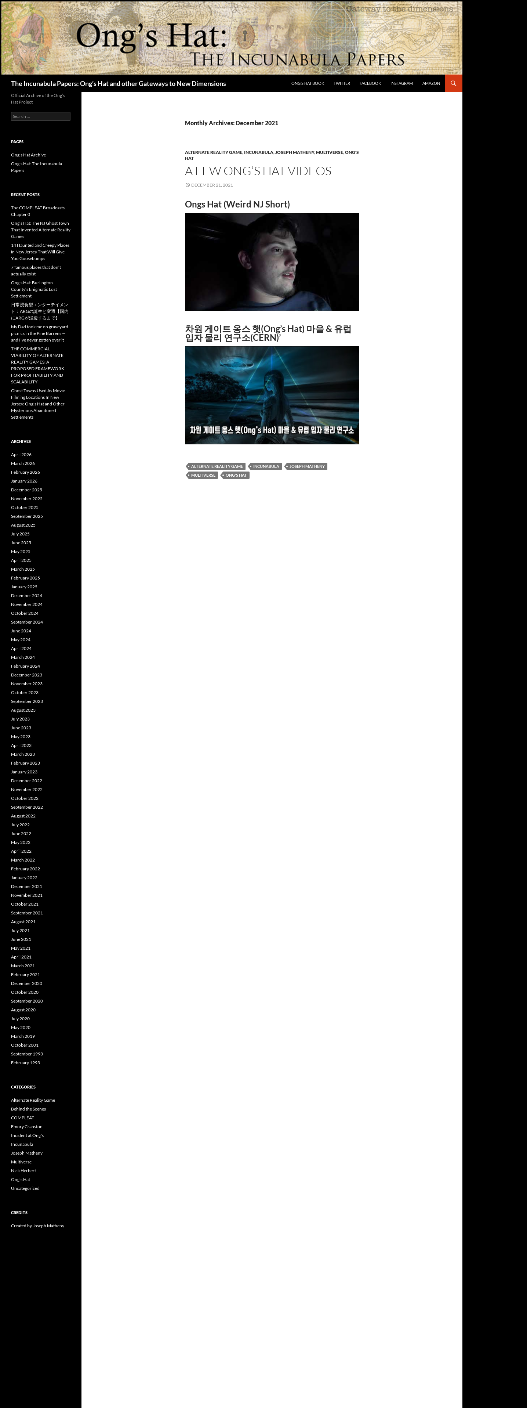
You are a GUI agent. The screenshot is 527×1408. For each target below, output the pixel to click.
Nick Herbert (23, 1170)
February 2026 (25, 472)
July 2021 (20, 930)
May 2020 (20, 1027)
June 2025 (21, 542)
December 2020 (26, 983)
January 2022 (24, 877)
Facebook (370, 83)
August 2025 (23, 525)
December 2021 (26, 886)
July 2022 (20, 824)
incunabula (266, 466)
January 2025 (24, 586)
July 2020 (20, 1018)
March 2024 (23, 657)
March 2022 (23, 860)
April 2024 (21, 648)
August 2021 (23, 921)
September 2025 (27, 516)
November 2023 (27, 683)
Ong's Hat (20, 1179)
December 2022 (26, 780)
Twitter (342, 83)
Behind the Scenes (28, 1109)
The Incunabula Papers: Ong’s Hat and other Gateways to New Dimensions (118, 83)
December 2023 (26, 675)
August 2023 (23, 710)
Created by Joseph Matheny (37, 1225)
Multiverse (329, 152)
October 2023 (25, 692)
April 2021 (21, 957)
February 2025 (25, 578)
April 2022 (21, 851)
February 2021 (25, 974)
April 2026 (21, 454)
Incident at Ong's (27, 1135)
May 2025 (20, 551)
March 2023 (23, 754)
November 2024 (27, 604)
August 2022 (23, 816)
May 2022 (20, 842)
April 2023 (21, 745)
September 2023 (27, 701)
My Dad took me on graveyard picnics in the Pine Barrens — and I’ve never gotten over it (39, 333)
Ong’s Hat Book (307, 83)
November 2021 (27, 895)
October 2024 (25, 613)
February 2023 (25, 763)
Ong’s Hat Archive (28, 155)
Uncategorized (25, 1188)
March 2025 (23, 569)
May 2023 (20, 736)
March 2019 (23, 1036)
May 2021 (20, 948)
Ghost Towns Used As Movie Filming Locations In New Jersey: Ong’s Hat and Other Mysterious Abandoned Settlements (38, 404)
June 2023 (21, 727)
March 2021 (23, 965)
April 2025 (21, 560)
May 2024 (20, 639)
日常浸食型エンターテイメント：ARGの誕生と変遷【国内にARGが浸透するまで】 (40, 311)
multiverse (203, 475)
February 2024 (25, 666)
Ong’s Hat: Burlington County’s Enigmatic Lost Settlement (34, 289)
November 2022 (27, 789)
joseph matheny (307, 466)
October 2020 (25, 992)
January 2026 (24, 481)
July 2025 (20, 534)
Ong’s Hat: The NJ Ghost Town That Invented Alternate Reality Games (40, 229)
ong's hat (236, 475)
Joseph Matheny (294, 152)
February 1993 (25, 1062)
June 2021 (21, 939)
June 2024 (21, 630)
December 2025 (26, 489)
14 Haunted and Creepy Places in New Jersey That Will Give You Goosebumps (40, 251)
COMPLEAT (22, 1117)
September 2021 (27, 913)
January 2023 (24, 772)
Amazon (431, 83)
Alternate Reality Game (213, 152)
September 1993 (27, 1054)
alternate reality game (217, 466)
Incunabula (258, 152)
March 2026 (23, 463)
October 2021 (25, 904)
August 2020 (23, 1009)
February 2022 (25, 868)
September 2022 (27, 807)
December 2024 (26, 595)
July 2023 (20, 719)
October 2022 (25, 798)
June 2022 (21, 833)
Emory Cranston (27, 1126)
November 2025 (27, 498)
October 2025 (25, 507)
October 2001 (25, 1045)
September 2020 (27, 1001)
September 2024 (27, 622)
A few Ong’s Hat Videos (258, 170)
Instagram (401, 83)
